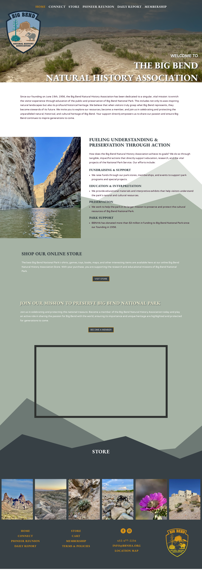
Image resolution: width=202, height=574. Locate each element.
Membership (156, 7)
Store (74, 7)
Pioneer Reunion (98, 7)
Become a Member (101, 333)
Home (40, 7)
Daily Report (129, 7)
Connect (57, 7)
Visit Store (101, 280)
